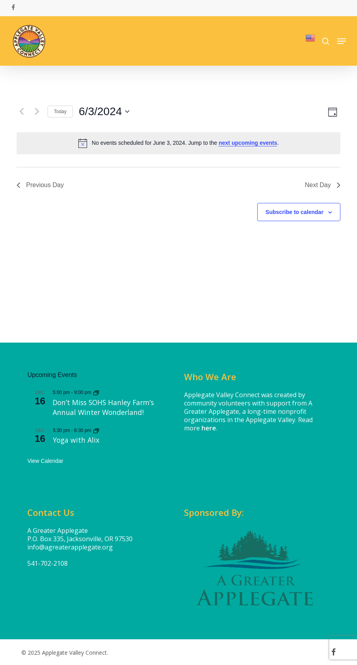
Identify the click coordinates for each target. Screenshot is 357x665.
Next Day (322, 185)
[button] (341, 41)
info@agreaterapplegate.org (70, 547)
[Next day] (37, 111)
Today (60, 111)
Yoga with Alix (76, 440)
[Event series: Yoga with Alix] (96, 430)
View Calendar (45, 461)
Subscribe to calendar (294, 212)
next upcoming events (247, 143)
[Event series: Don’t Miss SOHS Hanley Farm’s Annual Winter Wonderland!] (96, 392)
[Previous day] (21, 111)
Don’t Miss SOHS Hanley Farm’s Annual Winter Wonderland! (103, 407)
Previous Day (40, 185)
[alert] (178, 143)
